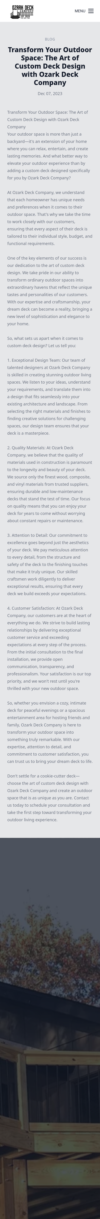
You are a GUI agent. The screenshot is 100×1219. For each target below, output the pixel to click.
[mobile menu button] (90, 10)
